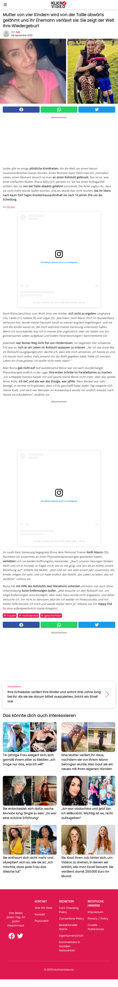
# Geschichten (51, 615)
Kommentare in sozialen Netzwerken (69, 946)
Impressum (95, 912)
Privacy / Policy (98, 918)
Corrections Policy (71, 918)
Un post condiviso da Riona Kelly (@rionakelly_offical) (59, 302)
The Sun (10, 206)
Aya (18, 31)
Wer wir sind (43, 908)
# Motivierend (28, 615)
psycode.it (42, 921)
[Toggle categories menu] (5, 4)
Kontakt (40, 914)
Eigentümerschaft (71, 936)
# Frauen (10, 615)
